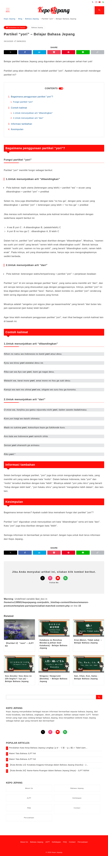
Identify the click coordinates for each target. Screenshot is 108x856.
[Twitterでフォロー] (93, 2)
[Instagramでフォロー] (96, 2)
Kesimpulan (17, 129)
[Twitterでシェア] (10, 52)
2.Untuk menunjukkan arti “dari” (28, 118)
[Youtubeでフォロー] (100, 2)
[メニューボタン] (8, 10)
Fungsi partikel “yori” (23, 102)
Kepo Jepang (57, 852)
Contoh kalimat (19, 108)
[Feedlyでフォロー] (103, 2)
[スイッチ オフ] (99, 10)
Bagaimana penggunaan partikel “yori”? (32, 97)
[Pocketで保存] (54, 52)
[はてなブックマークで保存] (39, 52)
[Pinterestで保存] (68, 52)
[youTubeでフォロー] (58, 732)
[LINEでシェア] (83, 52)
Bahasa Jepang (37, 27)
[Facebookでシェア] (25, 52)
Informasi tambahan (21, 124)
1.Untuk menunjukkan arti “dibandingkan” (33, 113)
